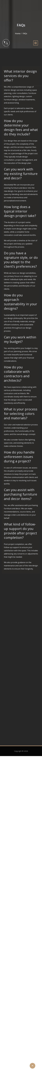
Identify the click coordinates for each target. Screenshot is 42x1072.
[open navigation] (35, 43)
